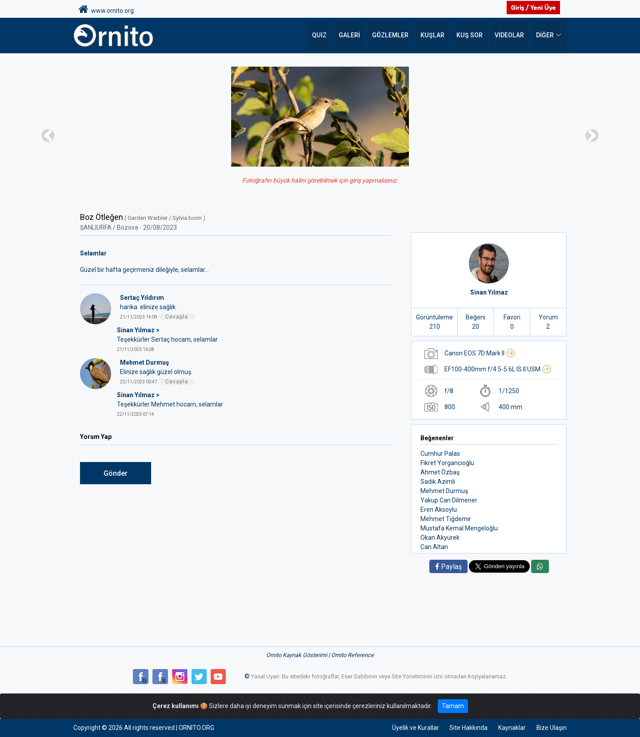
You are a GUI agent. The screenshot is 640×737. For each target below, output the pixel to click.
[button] (48, 135)
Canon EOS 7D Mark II (480, 353)
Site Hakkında (468, 727)
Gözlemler (393, 35)
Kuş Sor (470, 35)
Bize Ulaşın (551, 727)
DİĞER (545, 35)
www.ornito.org (106, 9)
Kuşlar (434, 35)
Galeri (353, 35)
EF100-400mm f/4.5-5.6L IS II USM (498, 369)
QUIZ (323, 35)
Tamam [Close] (453, 705)
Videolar (509, 35)
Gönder (116, 473)
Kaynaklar (511, 727)
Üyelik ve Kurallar (414, 727)
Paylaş (448, 566)
